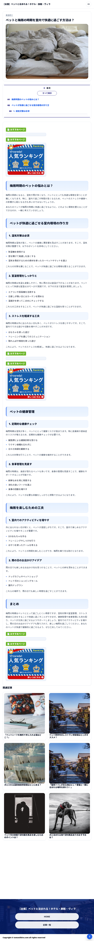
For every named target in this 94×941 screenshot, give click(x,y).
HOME (47, 916)
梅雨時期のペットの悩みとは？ (25, 101)
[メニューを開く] (88, 4)
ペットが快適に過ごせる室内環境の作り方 (30, 107)
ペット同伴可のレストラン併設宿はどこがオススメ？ (68, 738)
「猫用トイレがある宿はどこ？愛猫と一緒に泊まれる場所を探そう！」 (68, 788)
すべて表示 (47, 95)
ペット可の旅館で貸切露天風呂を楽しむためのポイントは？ (23, 838)
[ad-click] (26, 135)
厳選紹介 (9, 15)
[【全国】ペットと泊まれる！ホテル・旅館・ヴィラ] (26, 4)
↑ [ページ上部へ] (89, 936)
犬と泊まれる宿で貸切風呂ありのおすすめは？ (67, 838)
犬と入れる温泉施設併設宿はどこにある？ (22, 787)
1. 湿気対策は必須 (21, 113)
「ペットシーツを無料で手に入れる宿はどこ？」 (22, 738)
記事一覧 (47, 925)
